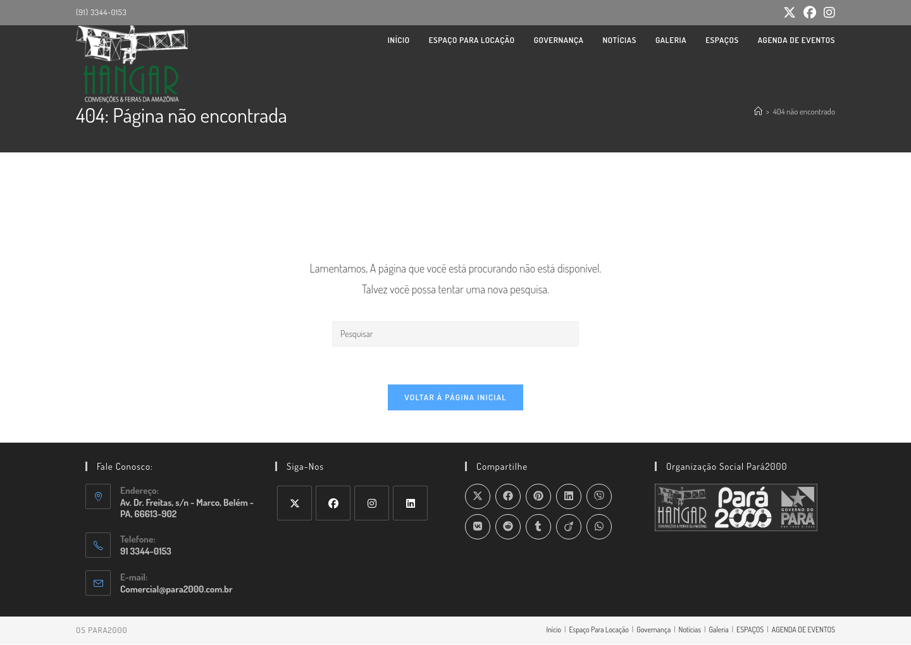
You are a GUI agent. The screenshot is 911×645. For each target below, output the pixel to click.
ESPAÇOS (750, 630)
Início (553, 630)
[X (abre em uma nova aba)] (789, 13)
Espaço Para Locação (598, 630)
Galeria (718, 630)
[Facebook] (333, 503)
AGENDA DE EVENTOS (803, 630)
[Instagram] (371, 503)
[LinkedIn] (410, 503)
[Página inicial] (758, 111)
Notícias (690, 630)
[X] (294, 503)
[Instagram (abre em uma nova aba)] (827, 13)
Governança (653, 630)
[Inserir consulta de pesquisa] (455, 334)
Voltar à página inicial (455, 398)
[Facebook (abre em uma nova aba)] (810, 13)
